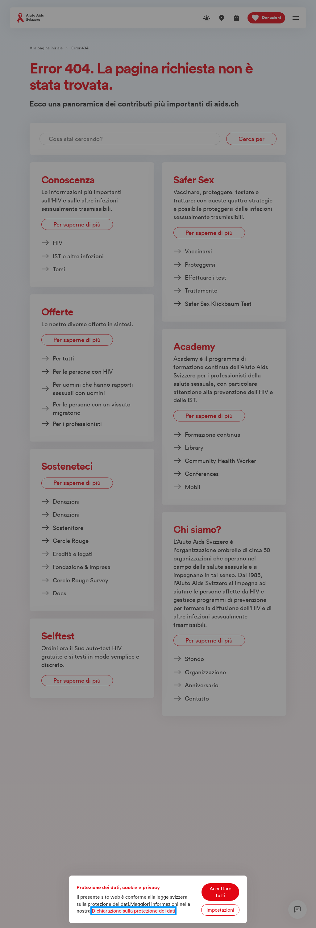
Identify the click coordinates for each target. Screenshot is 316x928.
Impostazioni (220, 910)
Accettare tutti (220, 891)
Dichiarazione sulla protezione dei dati (133, 911)
